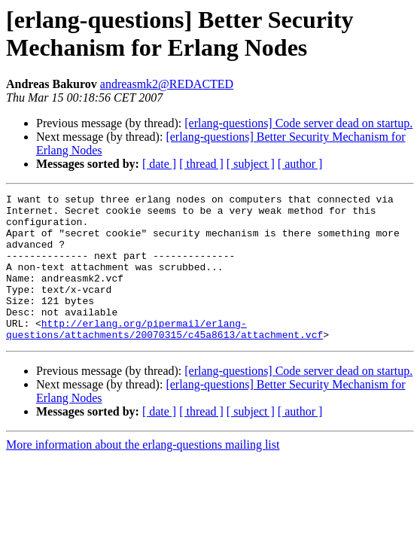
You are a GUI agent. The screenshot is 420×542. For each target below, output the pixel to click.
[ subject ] (251, 163)
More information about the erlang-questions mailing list (142, 473)
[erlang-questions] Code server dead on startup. (298, 123)
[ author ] (300, 163)
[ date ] (159, 163)
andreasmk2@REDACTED (166, 84)
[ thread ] (201, 163)
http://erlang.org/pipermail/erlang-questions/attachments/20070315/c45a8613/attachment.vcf (164, 356)
